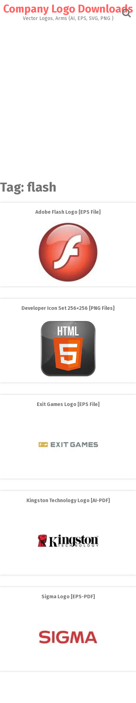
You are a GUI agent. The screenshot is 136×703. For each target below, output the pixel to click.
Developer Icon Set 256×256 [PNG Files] (68, 308)
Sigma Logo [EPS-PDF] (68, 597)
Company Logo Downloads (68, 9)
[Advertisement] (68, 99)
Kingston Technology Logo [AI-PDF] (68, 500)
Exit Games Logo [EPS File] (68, 404)
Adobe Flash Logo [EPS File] (68, 212)
